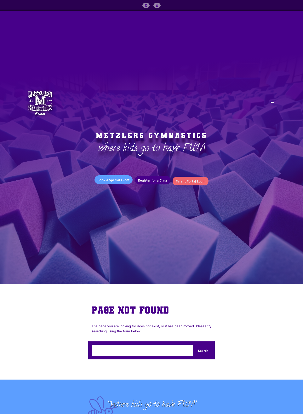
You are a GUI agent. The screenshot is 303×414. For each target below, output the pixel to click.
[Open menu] (273, 103)
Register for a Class (152, 181)
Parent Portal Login (190, 183)
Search (203, 350)
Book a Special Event (114, 180)
